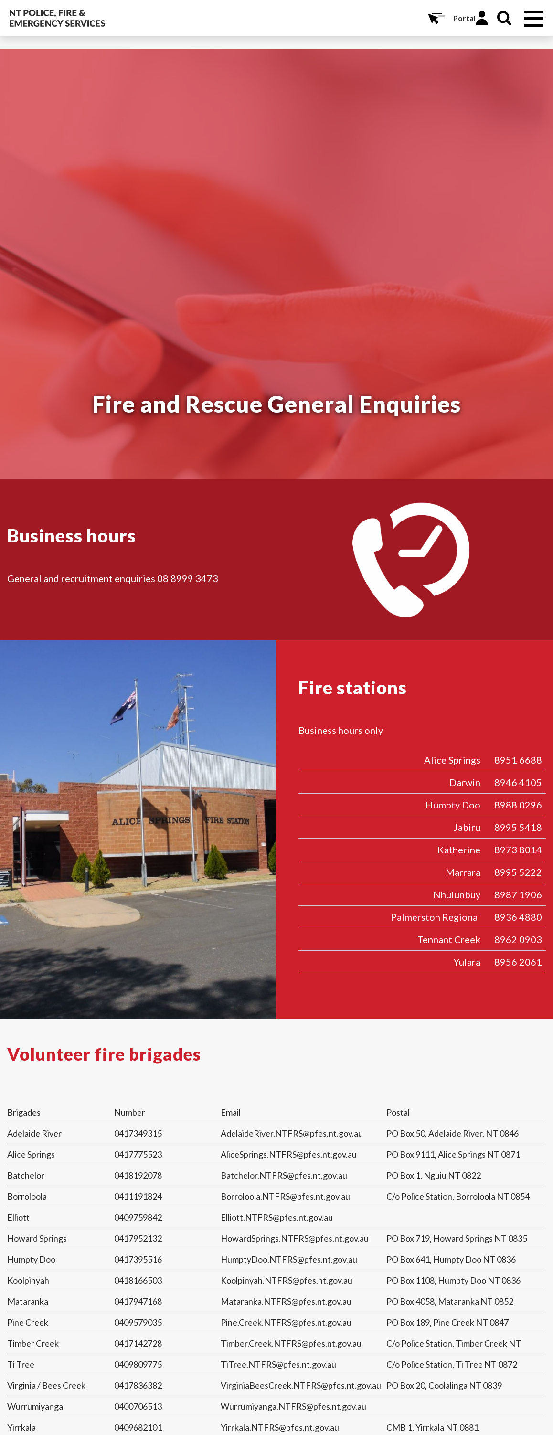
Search (504, 18)
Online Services (435, 18)
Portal (464, 17)
